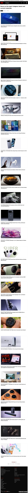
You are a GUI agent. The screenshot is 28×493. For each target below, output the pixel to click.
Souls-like (2, 481)
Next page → (14, 462)
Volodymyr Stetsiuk (4, 221)
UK (1, 490)
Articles (8, 10)
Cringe (15, 481)
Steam (2, 482)
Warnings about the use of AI (5, 470)
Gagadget (2, 2)
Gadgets (7, 2)
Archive (2, 474)
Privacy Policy (3, 472)
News (4, 4)
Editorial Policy (3, 469)
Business (15, 473)
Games (15, 469)
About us (2, 468)
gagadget (1, 4)
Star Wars (2, 484)
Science (15, 470)
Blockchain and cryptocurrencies (19, 474)
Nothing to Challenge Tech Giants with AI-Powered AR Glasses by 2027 (12, 115)
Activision (2, 486)
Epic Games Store (3, 483)
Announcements (17, 479)
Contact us (2, 473)
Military (15, 468)
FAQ (15, 482)
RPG (1, 480)
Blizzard (2, 487)
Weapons (15, 472)
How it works (16, 475)
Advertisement (3, 471)
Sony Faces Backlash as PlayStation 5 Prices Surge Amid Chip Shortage (12, 348)
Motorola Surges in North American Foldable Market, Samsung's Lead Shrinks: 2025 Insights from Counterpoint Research (13, 367)
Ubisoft (2, 485)
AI (14, 471)
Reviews (4, 10)
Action (2, 479)
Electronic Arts (3, 488)
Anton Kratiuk (3, 42)
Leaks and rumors (17, 480)
